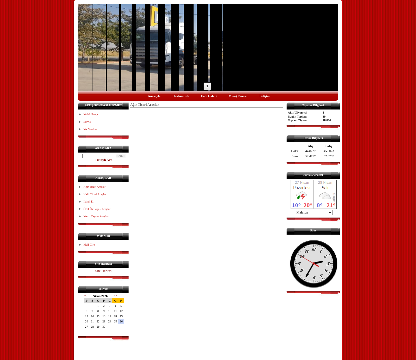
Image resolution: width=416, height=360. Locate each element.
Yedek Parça (90, 114)
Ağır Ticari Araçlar (94, 186)
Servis (87, 121)
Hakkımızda (180, 96)
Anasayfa (154, 96)
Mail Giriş (89, 244)
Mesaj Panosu (238, 96)
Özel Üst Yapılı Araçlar (96, 209)
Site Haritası (104, 271)
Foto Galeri (209, 96)
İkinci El (88, 201)
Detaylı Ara (103, 160)
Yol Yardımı (90, 129)
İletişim (264, 96)
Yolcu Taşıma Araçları (96, 216)
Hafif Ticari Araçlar (94, 194)
